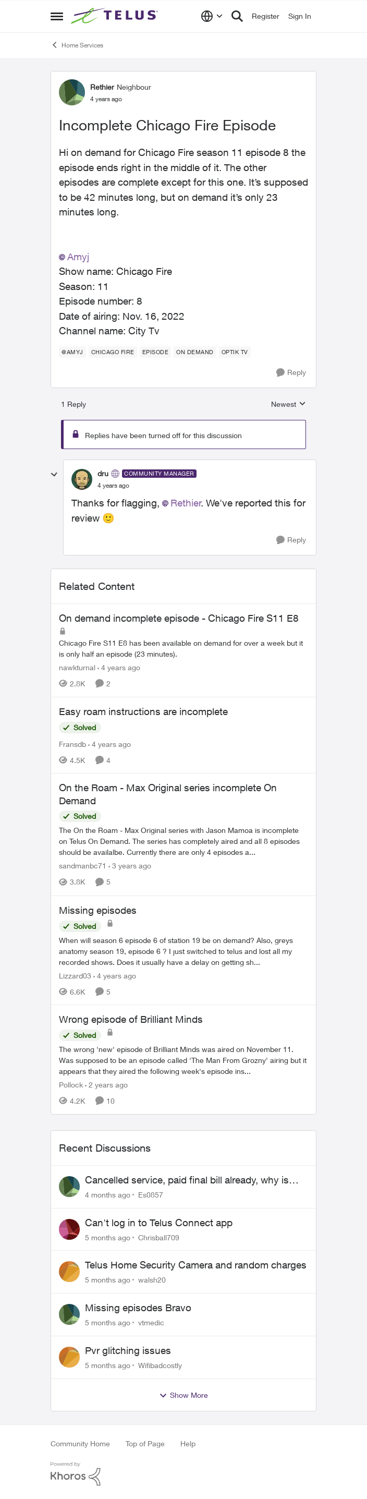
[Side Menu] (56, 16)
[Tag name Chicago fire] (113, 352)
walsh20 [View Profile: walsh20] (152, 1279)
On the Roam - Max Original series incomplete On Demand (168, 794)
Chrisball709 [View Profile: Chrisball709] (158, 1236)
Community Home (80, 1443)
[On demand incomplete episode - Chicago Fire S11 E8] (183, 648)
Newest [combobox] (288, 404)
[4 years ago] (118, 667)
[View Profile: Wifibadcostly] (69, 1357)
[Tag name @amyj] (72, 352)
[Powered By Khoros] (183, 1474)
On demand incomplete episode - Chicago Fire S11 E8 (179, 618)
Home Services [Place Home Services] (77, 45)
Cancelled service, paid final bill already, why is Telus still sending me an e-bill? (187, 1180)
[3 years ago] (129, 866)
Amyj (78, 256)
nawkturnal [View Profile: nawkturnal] (77, 667)
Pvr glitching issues (128, 1350)
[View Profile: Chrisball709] (69, 1229)
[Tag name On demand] (195, 352)
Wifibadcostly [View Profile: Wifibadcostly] (160, 1365)
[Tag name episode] (156, 352)
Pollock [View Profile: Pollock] (71, 1084)
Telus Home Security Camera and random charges (196, 1265)
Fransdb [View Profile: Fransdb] (72, 743)
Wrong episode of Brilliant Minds (131, 1019)
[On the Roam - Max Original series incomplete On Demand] (183, 841)
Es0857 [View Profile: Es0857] (150, 1194)
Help (187, 1443)
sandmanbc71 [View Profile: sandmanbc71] (82, 866)
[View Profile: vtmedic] (69, 1314)
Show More (183, 1395)
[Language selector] (212, 16)
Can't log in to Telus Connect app (159, 1222)
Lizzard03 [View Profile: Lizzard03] (75, 975)
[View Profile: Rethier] (72, 92)
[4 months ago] (107, 1194)
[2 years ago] (106, 1084)
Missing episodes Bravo (138, 1307)
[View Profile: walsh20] (69, 1271)
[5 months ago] (107, 1236)
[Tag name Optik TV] (235, 352)
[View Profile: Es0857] (69, 1186)
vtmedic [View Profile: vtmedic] (151, 1322)
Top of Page (145, 1443)
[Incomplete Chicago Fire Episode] (113, 485)
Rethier (185, 503)
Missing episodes (98, 910)
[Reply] (291, 373)
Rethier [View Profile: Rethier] (102, 86)
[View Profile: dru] (81, 479)
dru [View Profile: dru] (102, 473)
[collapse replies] (54, 474)
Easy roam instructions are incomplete (143, 711)
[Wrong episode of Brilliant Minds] (183, 1060)
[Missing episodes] (183, 950)
